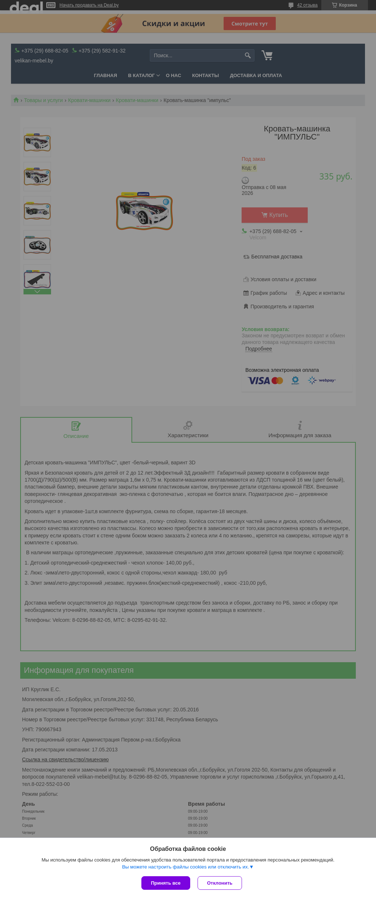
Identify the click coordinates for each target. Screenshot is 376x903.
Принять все (166, 883)
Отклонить (219, 883)
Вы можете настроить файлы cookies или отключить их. (185, 867)
